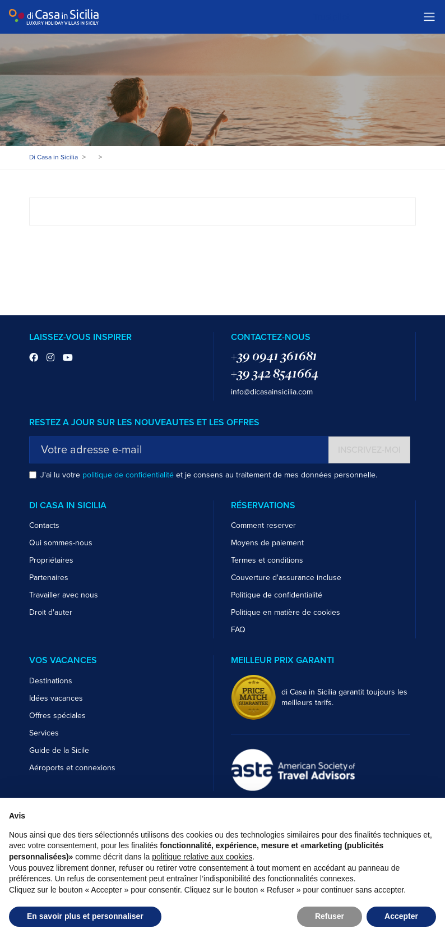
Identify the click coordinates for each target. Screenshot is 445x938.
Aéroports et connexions (72, 768)
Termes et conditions (267, 560)
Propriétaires (51, 560)
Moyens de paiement (267, 543)
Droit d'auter (50, 612)
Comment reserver (263, 525)
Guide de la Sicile (59, 750)
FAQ (238, 629)
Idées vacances (56, 698)
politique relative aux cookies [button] (202, 856)
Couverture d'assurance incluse (286, 577)
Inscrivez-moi (369, 450)
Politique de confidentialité (276, 595)
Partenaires (48, 577)
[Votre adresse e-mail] (179, 449)
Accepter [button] (401, 916)
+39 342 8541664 (274, 373)
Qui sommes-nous (60, 543)
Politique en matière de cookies (285, 612)
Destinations (50, 681)
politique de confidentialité (128, 475)
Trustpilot (331, 16)
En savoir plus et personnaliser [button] (85, 916)
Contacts (44, 525)
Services (44, 733)
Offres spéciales (57, 715)
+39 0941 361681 (274, 355)
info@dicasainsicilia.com (272, 392)
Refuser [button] (329, 916)
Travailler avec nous (63, 595)
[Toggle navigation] (429, 17)
